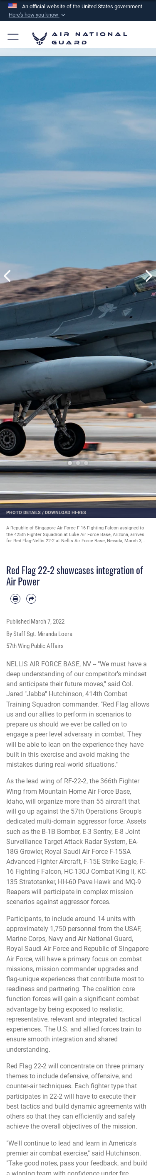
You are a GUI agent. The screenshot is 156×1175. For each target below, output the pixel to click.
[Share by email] (31, 599)
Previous (8, 276)
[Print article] (15, 599)
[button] (37, 15)
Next (148, 276)
